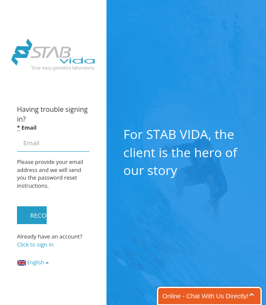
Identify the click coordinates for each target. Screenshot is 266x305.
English (33, 262)
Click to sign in (35, 244)
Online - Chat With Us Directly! (205, 295)
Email (26, 127)
